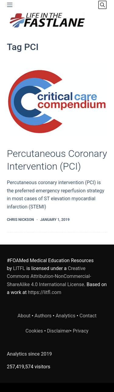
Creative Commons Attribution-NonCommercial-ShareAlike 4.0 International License (49, 276)
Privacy (80, 331)
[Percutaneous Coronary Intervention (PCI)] (57, 101)
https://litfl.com (44, 292)
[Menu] (9, 5)
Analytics (65, 316)
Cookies (35, 331)
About (24, 316)
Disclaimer (58, 331)
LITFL (19, 268)
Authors (43, 316)
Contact (87, 316)
